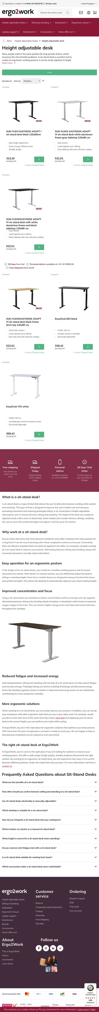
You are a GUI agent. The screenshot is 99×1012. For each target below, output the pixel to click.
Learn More (7, 963)
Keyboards (61, 22)
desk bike (60, 718)
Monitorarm (30, 32)
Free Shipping (42, 919)
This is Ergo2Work (10, 951)
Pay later (40, 923)
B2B (71, 902)
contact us (7, 766)
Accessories (48, 32)
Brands (5, 924)
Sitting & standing (41, 22)
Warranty (40, 915)
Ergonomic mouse (81, 22)
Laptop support (11, 32)
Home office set (67, 32)
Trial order (74, 906)
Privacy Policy (55, 1005)
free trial (16, 264)
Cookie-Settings (88, 1005)
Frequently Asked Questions (49, 907)
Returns (39, 903)
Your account (75, 910)
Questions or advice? (13, 3)
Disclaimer (45, 1006)
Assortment (7, 959)
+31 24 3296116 (66, 264)
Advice (5, 955)
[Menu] (94, 984)
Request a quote (77, 898)
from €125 (22, 267)
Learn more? (83, 1009)
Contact (39, 911)
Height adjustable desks (15, 22)
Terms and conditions (70, 1005)
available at (44, 264)
